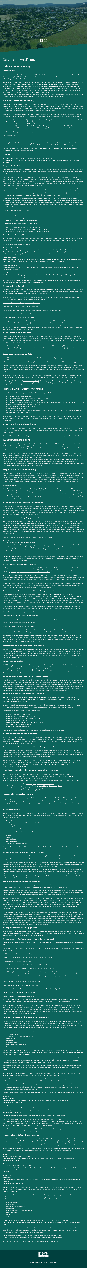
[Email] (45, 40)
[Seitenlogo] (43, 1255)
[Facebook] (41, 40)
